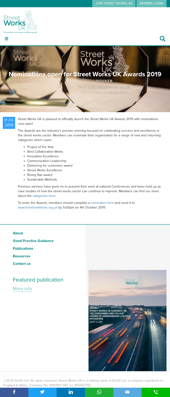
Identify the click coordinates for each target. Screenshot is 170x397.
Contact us (22, 263)
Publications (23, 248)
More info (22, 289)
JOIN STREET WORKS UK (113, 3)
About (18, 233)
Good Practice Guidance (33, 241)
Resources (22, 256)
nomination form (103, 203)
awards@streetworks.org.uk (38, 207)
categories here (44, 196)
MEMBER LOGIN (151, 3)
